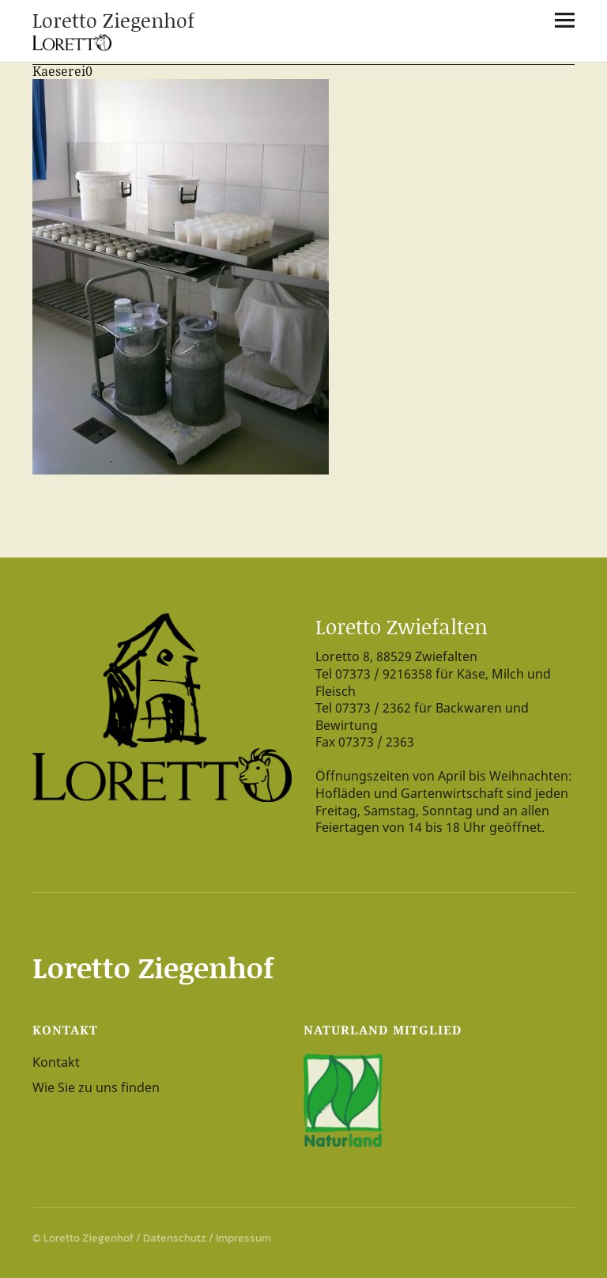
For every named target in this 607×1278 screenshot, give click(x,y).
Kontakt (56, 1062)
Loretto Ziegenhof (113, 20)
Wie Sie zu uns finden (96, 1087)
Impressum (243, 1238)
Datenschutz (174, 1238)
